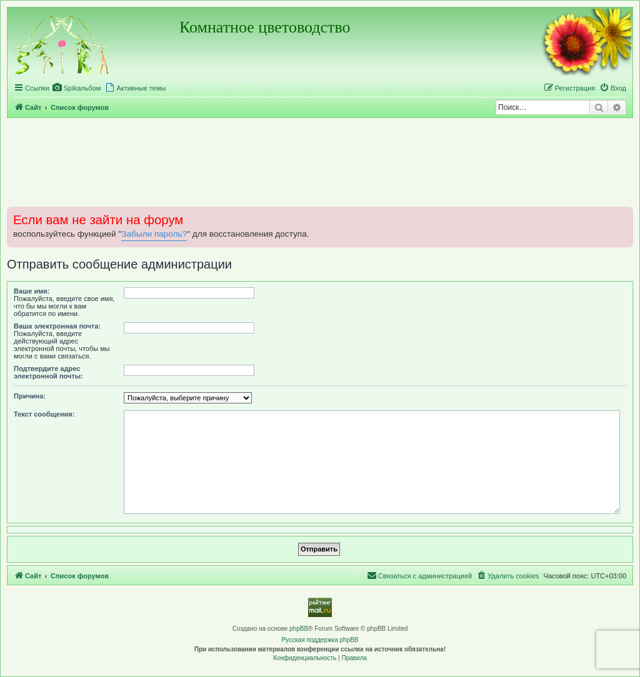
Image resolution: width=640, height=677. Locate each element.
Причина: (30, 396)
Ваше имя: (31, 291)
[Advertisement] (320, 161)
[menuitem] (76, 88)
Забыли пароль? (154, 234)
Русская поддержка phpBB (319, 639)
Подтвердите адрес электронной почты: (48, 372)
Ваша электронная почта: (57, 326)
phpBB (298, 628)
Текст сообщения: (44, 414)
